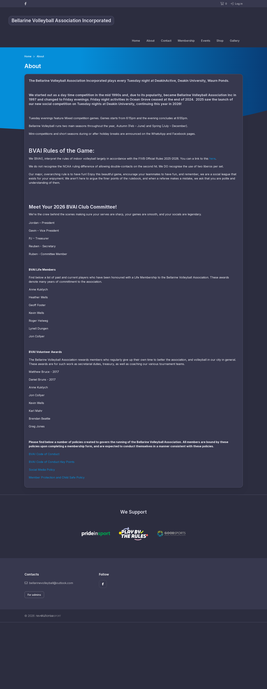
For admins (34, 594)
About (150, 40)
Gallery (234, 40)
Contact (166, 40)
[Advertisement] (131, 655)
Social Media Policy (42, 469)
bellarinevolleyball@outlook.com (49, 583)
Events (205, 40)
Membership (186, 40)
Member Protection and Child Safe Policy (57, 477)
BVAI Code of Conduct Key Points (51, 462)
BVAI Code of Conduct (44, 454)
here (212, 158)
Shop (220, 40)
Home (136, 40)
